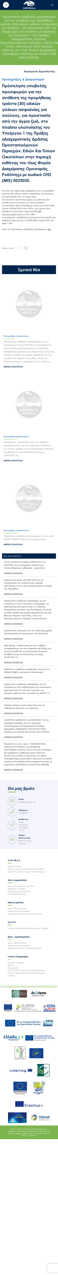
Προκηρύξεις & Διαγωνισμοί (19, 891)
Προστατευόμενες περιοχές (19, 911)
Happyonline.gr (44, 1131)
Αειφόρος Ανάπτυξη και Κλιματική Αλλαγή (25, 914)
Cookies (11, 976)
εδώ (49, 229)
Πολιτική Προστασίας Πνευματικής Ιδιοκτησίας (26, 970)
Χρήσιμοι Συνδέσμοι (16, 963)
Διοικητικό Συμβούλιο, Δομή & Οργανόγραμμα (27, 872)
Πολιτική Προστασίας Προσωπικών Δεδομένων (27, 973)
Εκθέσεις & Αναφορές (16, 889)
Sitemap (11, 965)
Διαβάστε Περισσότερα (13, 366)
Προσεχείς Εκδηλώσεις (17, 894)
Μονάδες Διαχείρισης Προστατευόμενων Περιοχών (28, 928)
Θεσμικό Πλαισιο (14, 866)
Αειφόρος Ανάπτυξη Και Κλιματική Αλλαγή (25, 948)
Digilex (32, 1131)
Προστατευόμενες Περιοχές (19, 945)
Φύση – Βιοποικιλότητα (17, 908)
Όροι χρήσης (13, 968)
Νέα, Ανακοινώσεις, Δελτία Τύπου (21, 886)
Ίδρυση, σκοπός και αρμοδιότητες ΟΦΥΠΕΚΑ (26, 869)
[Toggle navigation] (52, 5)
